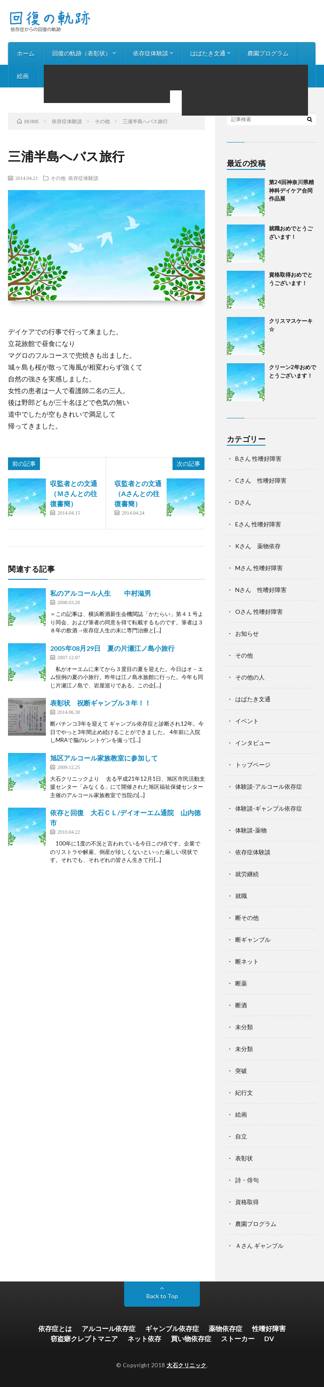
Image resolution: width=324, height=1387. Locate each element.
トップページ (253, 764)
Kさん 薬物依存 (258, 546)
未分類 (244, 1026)
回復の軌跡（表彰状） (81, 53)
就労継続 (247, 873)
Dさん (243, 502)
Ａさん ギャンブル (259, 1245)
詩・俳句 (58, 75)
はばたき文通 (208, 53)
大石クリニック (187, 1365)
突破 (241, 1070)
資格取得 (247, 1201)
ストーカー (238, 1338)
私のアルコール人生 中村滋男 (100, 593)
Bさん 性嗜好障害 (258, 458)
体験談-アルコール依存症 (268, 786)
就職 (241, 895)
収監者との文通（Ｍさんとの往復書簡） (73, 493)
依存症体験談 (150, 53)
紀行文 (244, 1092)
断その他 (247, 917)
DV (269, 1338)
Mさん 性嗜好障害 (259, 567)
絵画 (23, 75)
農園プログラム (268, 53)
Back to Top (162, 1296)
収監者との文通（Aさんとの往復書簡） (138, 493)
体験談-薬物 (251, 830)
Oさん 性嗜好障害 (259, 611)
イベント (247, 720)
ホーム (26, 53)
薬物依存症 (225, 1328)
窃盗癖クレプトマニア (84, 1338)
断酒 (241, 1005)
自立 (241, 1136)
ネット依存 (144, 1338)
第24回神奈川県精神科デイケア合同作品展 (291, 190)
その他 (58, 177)
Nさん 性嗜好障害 (261, 589)
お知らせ (152, 75)
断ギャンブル (253, 939)
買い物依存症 (191, 1338)
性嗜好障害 (269, 1328)
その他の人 (250, 677)
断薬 (241, 983)
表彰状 (244, 1158)
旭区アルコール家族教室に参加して (104, 758)
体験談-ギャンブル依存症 (268, 808)
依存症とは (55, 1328)
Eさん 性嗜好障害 (258, 524)
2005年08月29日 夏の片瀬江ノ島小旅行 (112, 648)
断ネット (247, 961)
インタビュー (105, 75)
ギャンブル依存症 (172, 1328)
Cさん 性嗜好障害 (261, 480)
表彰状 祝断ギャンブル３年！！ (100, 703)
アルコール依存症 (108, 1328)
